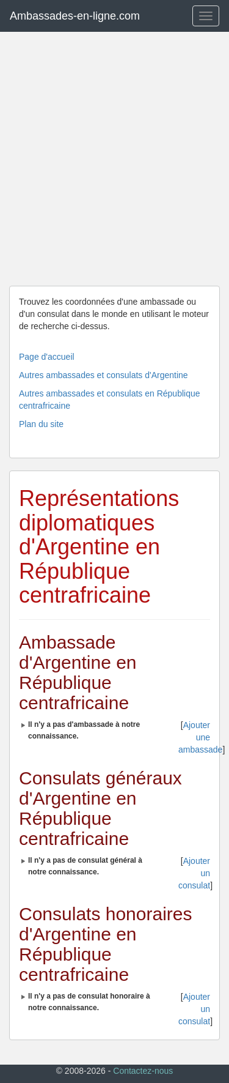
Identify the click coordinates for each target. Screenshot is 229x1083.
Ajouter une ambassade (200, 737)
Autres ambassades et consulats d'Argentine (103, 375)
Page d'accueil (47, 357)
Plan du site (41, 424)
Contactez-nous (143, 1071)
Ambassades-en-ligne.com (75, 16)
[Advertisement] (114, 159)
